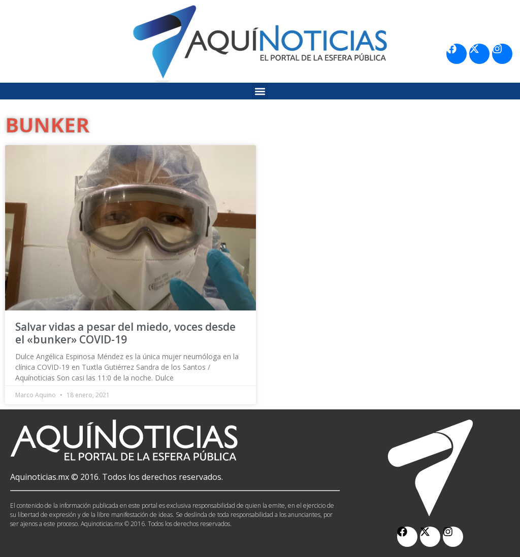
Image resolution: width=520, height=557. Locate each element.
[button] (260, 91)
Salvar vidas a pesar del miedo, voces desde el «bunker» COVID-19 (125, 333)
